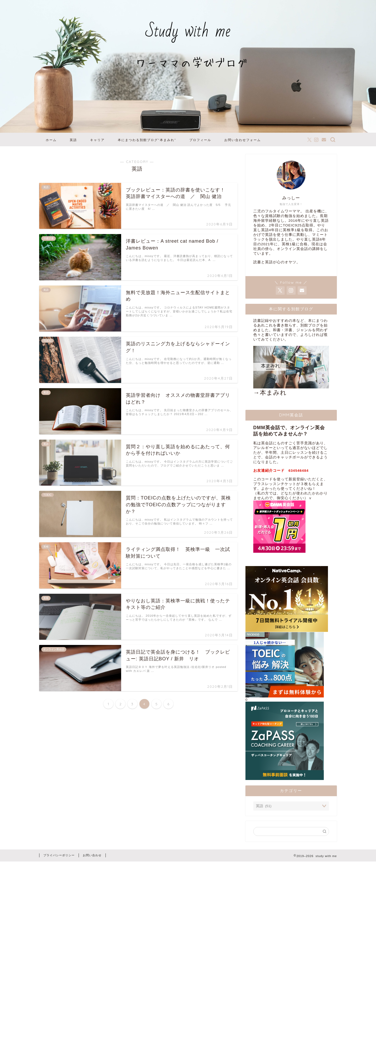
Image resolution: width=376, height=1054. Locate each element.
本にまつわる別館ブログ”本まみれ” (147, 140)
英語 (73, 140)
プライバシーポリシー (59, 855)
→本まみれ (291, 371)
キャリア (97, 140)
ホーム (51, 140)
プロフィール (200, 140)
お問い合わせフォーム (242, 140)
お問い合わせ (92, 855)
